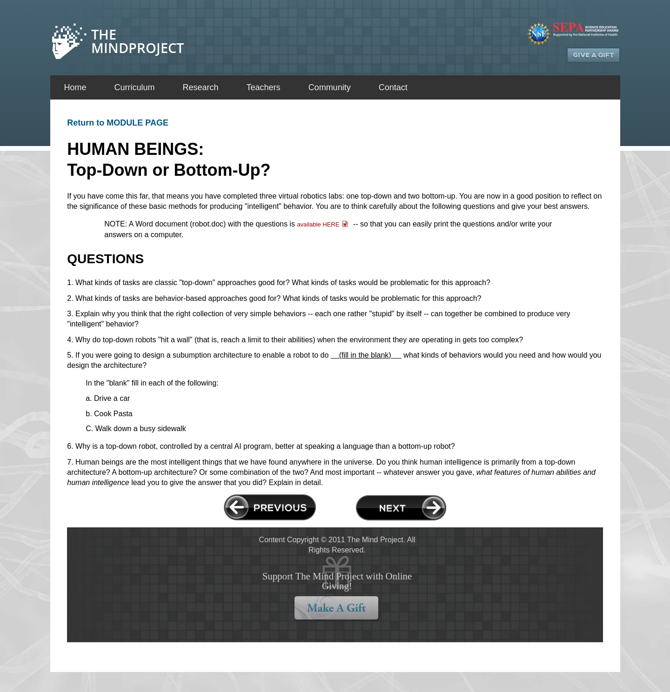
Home (75, 87)
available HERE (318, 224)
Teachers (264, 87)
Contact (393, 87)
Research (201, 87)
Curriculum (134, 87)
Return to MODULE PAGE (117, 122)
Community (329, 87)
